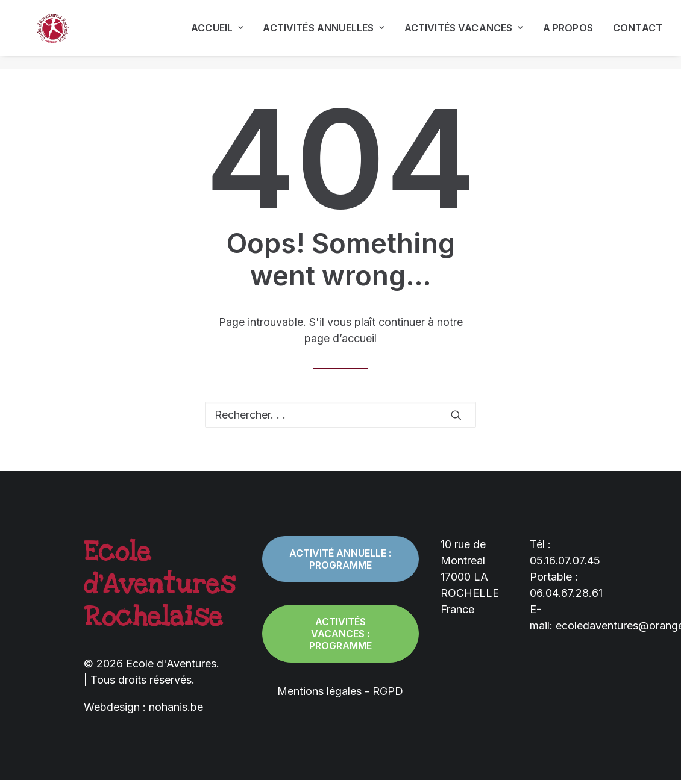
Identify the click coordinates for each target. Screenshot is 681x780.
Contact (637, 35)
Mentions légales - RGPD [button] (340, 691)
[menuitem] (221, 35)
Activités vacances (463, 35)
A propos (568, 35)
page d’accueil (340, 338)
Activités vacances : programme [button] (340, 634)
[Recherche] (340, 415)
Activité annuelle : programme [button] (341, 559)
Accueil (217, 35)
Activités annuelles (323, 35)
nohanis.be (176, 706)
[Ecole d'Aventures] (43, 35)
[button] (456, 415)
